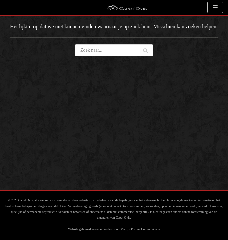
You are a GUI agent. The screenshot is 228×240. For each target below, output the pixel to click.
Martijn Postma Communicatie (140, 229)
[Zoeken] (145, 50)
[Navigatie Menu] (215, 7)
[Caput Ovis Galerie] (127, 7)
